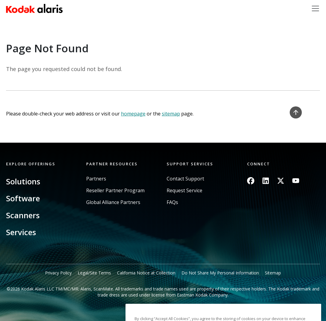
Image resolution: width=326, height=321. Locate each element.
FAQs (172, 202)
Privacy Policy (58, 273)
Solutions (23, 181)
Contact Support (185, 179)
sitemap (171, 113)
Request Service (184, 190)
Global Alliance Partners (113, 202)
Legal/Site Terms (94, 273)
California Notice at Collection (146, 273)
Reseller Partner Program (115, 190)
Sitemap (273, 273)
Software (23, 198)
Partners (96, 179)
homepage (133, 113)
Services (21, 232)
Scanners (23, 215)
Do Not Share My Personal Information (220, 273)
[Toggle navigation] (315, 8)
